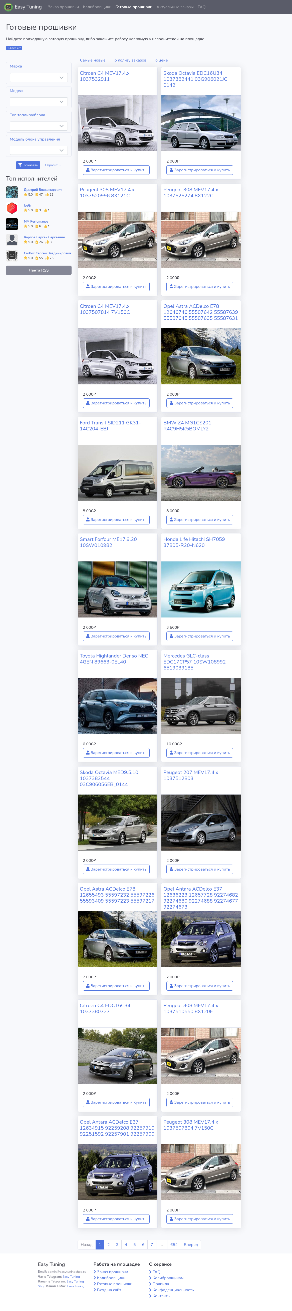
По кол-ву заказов (129, 60)
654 (174, 1244)
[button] (284, 7)
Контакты (162, 1296)
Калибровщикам (168, 1278)
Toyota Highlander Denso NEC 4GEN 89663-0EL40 (114, 658)
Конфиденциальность (173, 1290)
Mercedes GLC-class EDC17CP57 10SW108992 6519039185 (194, 661)
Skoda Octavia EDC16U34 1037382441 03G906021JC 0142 (195, 79)
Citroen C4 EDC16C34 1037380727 (105, 1008)
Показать (28, 165)
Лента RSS (39, 270)
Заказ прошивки (63, 7)
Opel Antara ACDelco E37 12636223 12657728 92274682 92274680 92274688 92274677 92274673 (200, 898)
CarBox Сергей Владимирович (47, 253)
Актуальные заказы (175, 7)
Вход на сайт (109, 1290)
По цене (160, 60)
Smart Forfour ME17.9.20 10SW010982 (108, 542)
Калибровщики (97, 7)
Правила (161, 1284)
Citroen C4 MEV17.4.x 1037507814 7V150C (105, 309)
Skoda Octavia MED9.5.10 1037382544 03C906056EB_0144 (109, 778)
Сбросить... (53, 165)
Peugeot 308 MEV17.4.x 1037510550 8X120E (190, 1008)
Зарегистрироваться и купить (116, 170)
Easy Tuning (28, 7)
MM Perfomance (36, 221)
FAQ (202, 7)
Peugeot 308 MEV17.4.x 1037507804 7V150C (190, 1125)
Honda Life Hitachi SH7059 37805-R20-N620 (194, 542)
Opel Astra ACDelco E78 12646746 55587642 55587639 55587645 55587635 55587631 (200, 312)
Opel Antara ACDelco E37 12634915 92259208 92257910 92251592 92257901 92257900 (117, 1128)
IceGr (28, 205)
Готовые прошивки (133, 7)
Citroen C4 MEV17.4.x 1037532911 (105, 76)
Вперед (191, 1244)
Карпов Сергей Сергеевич (44, 237)
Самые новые (93, 60)
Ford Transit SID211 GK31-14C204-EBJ (110, 425)
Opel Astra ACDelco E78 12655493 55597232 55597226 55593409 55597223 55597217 (117, 895)
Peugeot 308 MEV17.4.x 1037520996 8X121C (107, 192)
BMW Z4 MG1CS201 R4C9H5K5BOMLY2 (187, 425)
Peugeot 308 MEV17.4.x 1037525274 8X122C (190, 192)
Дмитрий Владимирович (43, 190)
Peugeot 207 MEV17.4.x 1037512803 (190, 775)
